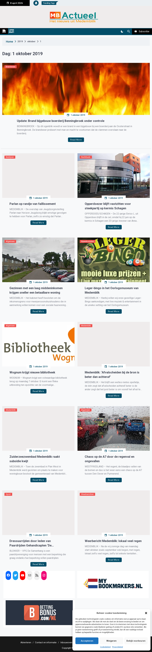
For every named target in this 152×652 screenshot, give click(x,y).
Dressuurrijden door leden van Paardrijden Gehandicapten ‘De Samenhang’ (31, 543)
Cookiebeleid (105, 647)
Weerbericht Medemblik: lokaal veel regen (113, 541)
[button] (146, 613)
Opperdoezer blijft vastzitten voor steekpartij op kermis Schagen (108, 206)
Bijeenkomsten (87, 241)
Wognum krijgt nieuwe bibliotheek (32, 372)
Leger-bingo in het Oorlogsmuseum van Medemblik (111, 290)
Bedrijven (10, 157)
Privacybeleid (117, 647)
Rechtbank (85, 157)
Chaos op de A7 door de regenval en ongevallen (109, 459)
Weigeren (111, 641)
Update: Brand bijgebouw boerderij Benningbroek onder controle (60, 121)
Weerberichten (87, 494)
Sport (8, 494)
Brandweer (10, 67)
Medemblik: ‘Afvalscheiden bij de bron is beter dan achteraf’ (112, 375)
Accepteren (87, 641)
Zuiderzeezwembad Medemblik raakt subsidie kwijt (35, 459)
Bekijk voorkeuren (135, 641)
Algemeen (10, 241)
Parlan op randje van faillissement (33, 204)
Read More (76, 140)
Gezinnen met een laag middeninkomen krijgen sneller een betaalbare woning (36, 290)
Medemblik (86, 326)
